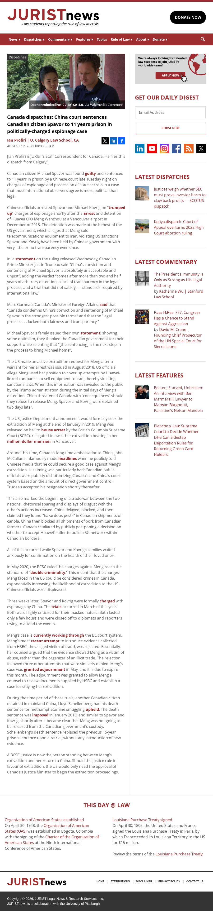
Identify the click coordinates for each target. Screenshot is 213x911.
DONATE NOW (188, 17)
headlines (67, 458)
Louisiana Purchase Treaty (179, 854)
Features (84, 39)
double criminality (47, 572)
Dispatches (34, 39)
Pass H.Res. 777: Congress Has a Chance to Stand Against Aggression (177, 318)
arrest (89, 213)
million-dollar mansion (29, 441)
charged (107, 601)
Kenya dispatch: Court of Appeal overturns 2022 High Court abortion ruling (179, 227)
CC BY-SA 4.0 (72, 104)
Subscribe (171, 128)
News (14, 39)
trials (56, 606)
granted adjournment (44, 669)
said (103, 304)
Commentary (60, 39)
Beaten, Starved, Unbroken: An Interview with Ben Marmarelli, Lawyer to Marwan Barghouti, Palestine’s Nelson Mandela (178, 399)
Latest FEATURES (159, 375)
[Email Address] (170, 112)
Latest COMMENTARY (166, 262)
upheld (92, 709)
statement (25, 259)
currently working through (58, 635)
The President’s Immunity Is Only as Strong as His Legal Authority (178, 280)
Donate (160, 39)
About (142, 39)
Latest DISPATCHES (162, 177)
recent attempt (45, 641)
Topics (102, 39)
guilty (90, 173)
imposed (40, 715)
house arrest (53, 430)
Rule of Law (121, 39)
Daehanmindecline (45, 104)
